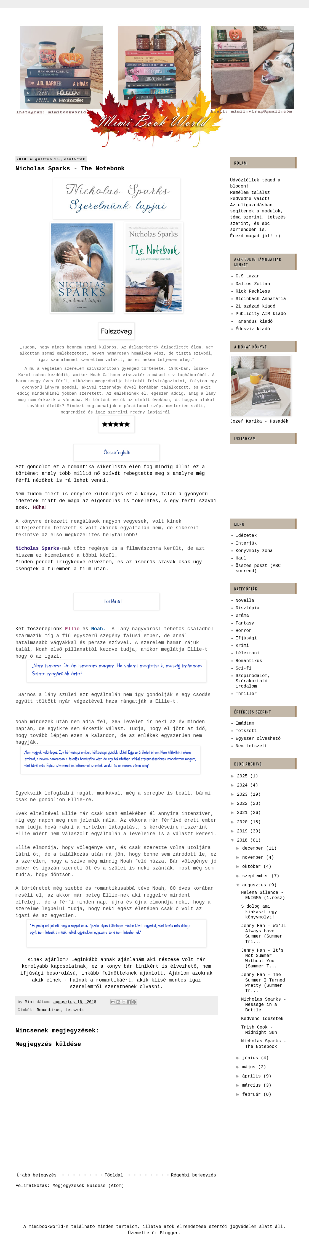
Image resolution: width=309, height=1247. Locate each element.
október (252, 866)
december (254, 848)
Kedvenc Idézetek (262, 1018)
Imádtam (245, 723)
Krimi (242, 645)
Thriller (246, 693)
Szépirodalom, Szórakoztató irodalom (253, 681)
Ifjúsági (246, 638)
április (252, 1076)
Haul (241, 558)
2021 (243, 812)
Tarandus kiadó (254, 321)
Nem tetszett (251, 746)
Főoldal (114, 1175)
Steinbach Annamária (261, 298)
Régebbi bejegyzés (193, 1175)
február (252, 1094)
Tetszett (246, 730)
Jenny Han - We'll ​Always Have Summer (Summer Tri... (265, 933)
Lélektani (247, 653)
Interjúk (246, 543)
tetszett (74, 1010)
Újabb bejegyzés (37, 1175)
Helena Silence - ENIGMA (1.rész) (263, 895)
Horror (244, 630)
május (250, 1067)
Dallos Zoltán (253, 284)
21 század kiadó (255, 306)
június (251, 1058)
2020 (243, 822)
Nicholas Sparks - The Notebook (263, 1044)
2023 (243, 794)
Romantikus (48, 1010)
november (254, 857)
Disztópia (247, 608)
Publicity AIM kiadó (261, 313)
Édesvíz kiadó (253, 329)
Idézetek (246, 535)
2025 (243, 776)
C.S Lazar (247, 276)
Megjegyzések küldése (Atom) (88, 1185)
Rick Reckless (253, 291)
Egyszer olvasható (258, 738)
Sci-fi (244, 668)
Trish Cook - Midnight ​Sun (259, 1030)
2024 (243, 785)
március (252, 1085)
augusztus (255, 885)
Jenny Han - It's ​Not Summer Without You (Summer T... (263, 958)
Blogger (169, 1233)
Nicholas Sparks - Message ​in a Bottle (263, 1004)
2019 (243, 831)
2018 (243, 840)
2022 (243, 803)
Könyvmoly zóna (254, 550)
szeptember (256, 876)
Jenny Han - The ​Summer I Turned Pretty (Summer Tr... (263, 982)
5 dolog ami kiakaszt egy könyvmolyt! (259, 912)
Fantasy (245, 623)
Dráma (242, 615)
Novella (245, 600)
